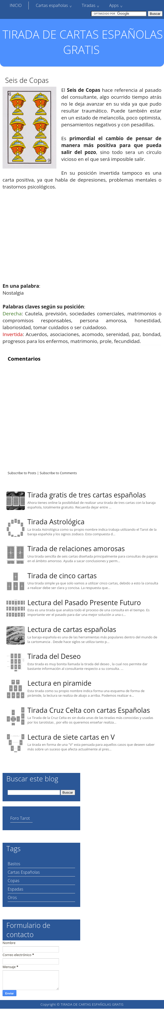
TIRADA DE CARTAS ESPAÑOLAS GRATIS (82, 42)
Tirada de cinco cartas (62, 575)
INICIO (16, 5)
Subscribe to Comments (58, 473)
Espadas (15, 889)
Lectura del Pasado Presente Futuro (84, 602)
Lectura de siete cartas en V (71, 737)
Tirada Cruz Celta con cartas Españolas (88, 710)
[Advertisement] (82, 233)
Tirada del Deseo (54, 656)
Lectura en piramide (59, 683)
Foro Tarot (20, 818)
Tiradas (88, 5)
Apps (114, 5)
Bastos (14, 864)
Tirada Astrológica (56, 521)
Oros (12, 897)
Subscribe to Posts (22, 473)
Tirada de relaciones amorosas (76, 548)
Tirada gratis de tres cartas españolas (86, 495)
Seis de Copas (27, 80)
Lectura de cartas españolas (71, 629)
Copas (13, 880)
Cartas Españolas (24, 872)
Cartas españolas (52, 5)
